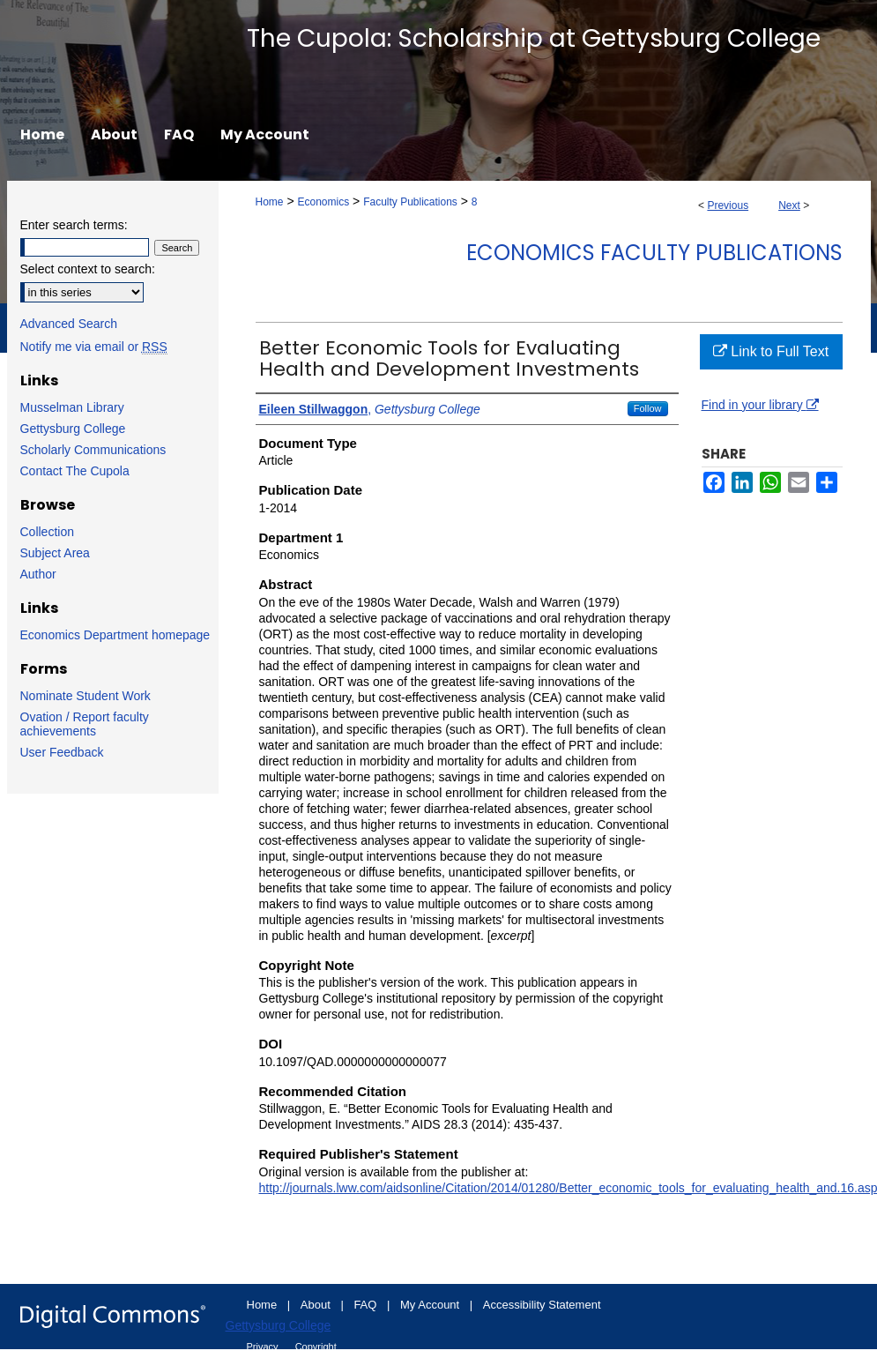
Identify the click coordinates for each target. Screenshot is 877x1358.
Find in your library (760, 405)
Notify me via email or (93, 347)
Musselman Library (72, 407)
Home (270, 202)
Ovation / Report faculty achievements (84, 724)
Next (789, 205)
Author (38, 574)
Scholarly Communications (93, 450)
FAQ (366, 1304)
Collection (47, 532)
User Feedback (62, 752)
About (317, 1304)
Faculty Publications (410, 202)
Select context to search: (87, 269)
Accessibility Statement (542, 1304)
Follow (648, 408)
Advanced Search (69, 324)
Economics (323, 202)
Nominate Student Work (85, 696)
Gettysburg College (73, 429)
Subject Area (55, 553)
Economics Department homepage (115, 635)
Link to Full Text (771, 351)
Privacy (264, 1346)
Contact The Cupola (75, 471)
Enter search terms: (74, 225)
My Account (431, 1304)
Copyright (316, 1346)
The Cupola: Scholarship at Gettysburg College (534, 38)
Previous (727, 205)
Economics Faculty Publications (654, 252)
